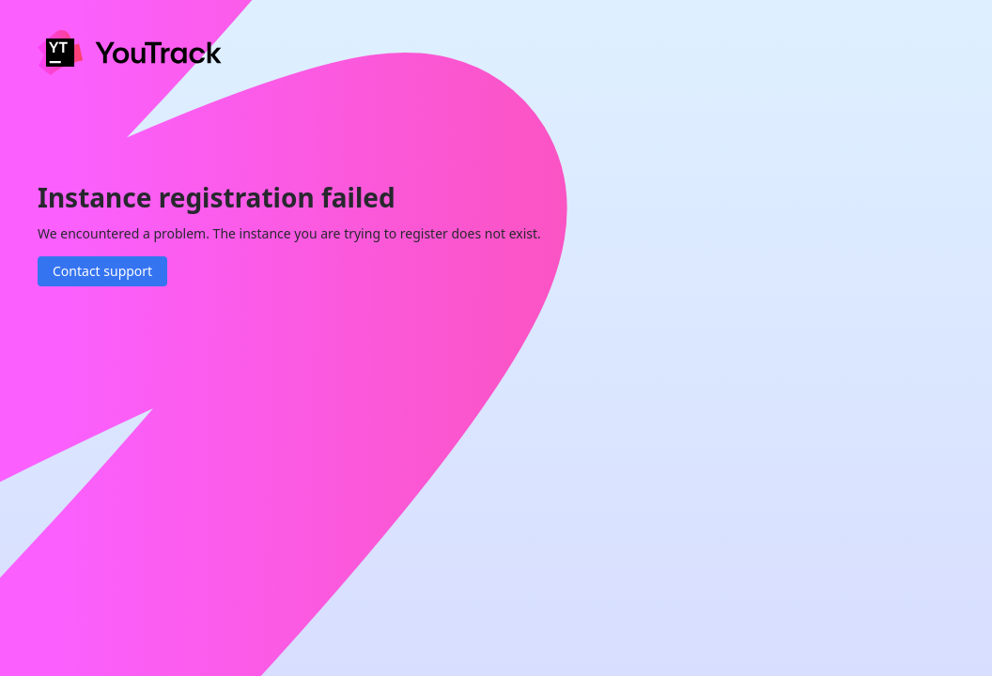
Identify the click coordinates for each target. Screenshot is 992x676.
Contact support (102, 271)
